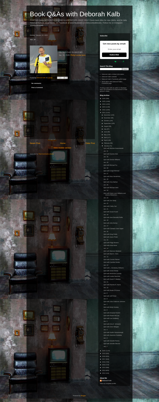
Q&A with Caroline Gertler (111, 262)
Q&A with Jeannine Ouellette (112, 335)
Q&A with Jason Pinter (110, 237)
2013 (104, 370)
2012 (104, 373)
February (107, 143)
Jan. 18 (105, 220)
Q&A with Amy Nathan (110, 182)
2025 (104, 101)
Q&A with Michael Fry (110, 165)
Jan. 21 (105, 209)
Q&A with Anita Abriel (110, 245)
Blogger (83, 395)
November (107, 118)
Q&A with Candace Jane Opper (113, 228)
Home (63, 143)
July (105, 129)
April (105, 137)
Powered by (114, 61)
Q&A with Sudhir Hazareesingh (113, 332)
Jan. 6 (105, 310)
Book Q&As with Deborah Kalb (75, 14)
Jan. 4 (105, 329)
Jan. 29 (105, 162)
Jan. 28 (105, 168)
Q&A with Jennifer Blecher (111, 343)
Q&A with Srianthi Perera (111, 341)
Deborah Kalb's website (109, 76)
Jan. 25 (105, 185)
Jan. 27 (105, 173)
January (106, 146)
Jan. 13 (105, 257)
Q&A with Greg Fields (110, 234)
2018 (104, 356)
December (107, 115)
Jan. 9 (105, 293)
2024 (104, 104)
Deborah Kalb (107, 380)
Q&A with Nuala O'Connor (111, 290)
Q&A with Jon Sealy (109, 200)
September (107, 123)
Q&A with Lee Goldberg (110, 318)
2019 (104, 353)
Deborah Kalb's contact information (113, 74)
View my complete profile (108, 383)
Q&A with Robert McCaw (111, 315)
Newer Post (35, 143)
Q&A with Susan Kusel (110, 212)
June (105, 132)
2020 (104, 351)
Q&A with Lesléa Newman (111, 276)
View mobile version (62, 148)
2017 (104, 359)
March (106, 140)
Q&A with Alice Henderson (111, 176)
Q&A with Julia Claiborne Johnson (114, 301)
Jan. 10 (105, 287)
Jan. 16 (105, 231)
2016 (104, 362)
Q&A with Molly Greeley (111, 307)
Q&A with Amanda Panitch (111, 313)
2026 (104, 98)
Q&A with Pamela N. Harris (112, 285)
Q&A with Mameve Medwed (112, 251)
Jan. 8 (105, 299)
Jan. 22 (105, 203)
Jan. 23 (105, 198)
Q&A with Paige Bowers (111, 242)
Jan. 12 (105, 265)
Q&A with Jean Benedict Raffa (113, 217)
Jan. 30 (105, 157)
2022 (104, 110)
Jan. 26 (105, 179)
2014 (104, 367)
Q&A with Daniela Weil (110, 154)
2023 (104, 107)
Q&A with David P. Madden (112, 279)
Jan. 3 (105, 338)
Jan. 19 (105, 214)
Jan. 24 (105, 190)
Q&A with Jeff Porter (109, 296)
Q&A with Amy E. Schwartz (112, 324)
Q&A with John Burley (110, 223)
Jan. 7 (105, 304)
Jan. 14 (105, 248)
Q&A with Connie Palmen (111, 259)
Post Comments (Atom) (46, 154)
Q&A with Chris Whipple (111, 327)
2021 (104, 112)
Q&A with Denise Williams (111, 159)
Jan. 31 (105, 151)
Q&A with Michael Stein (110, 187)
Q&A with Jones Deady (110, 271)
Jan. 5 (105, 321)
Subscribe (114, 55)
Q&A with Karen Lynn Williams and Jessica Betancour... (114, 194)
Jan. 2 (105, 346)
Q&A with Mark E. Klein (110, 254)
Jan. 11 (105, 282)
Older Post (90, 143)
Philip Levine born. (78, 55)
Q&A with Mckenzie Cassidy (112, 273)
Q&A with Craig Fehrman (111, 171)
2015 (104, 365)
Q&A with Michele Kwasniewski (113, 148)
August (106, 126)
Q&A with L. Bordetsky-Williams (113, 268)
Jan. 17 (105, 226)
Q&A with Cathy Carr (110, 206)
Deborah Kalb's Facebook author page (114, 79)
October (106, 120)
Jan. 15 (105, 240)
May (105, 135)
